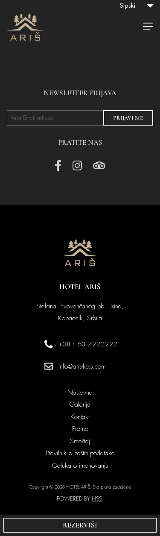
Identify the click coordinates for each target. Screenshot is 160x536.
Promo (80, 429)
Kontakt (80, 417)
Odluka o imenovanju (80, 465)
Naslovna (80, 392)
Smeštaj (80, 441)
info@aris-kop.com (82, 366)
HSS (97, 498)
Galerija (80, 404)
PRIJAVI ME (128, 117)
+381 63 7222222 (88, 344)
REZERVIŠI (80, 525)
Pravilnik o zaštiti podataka (80, 453)
